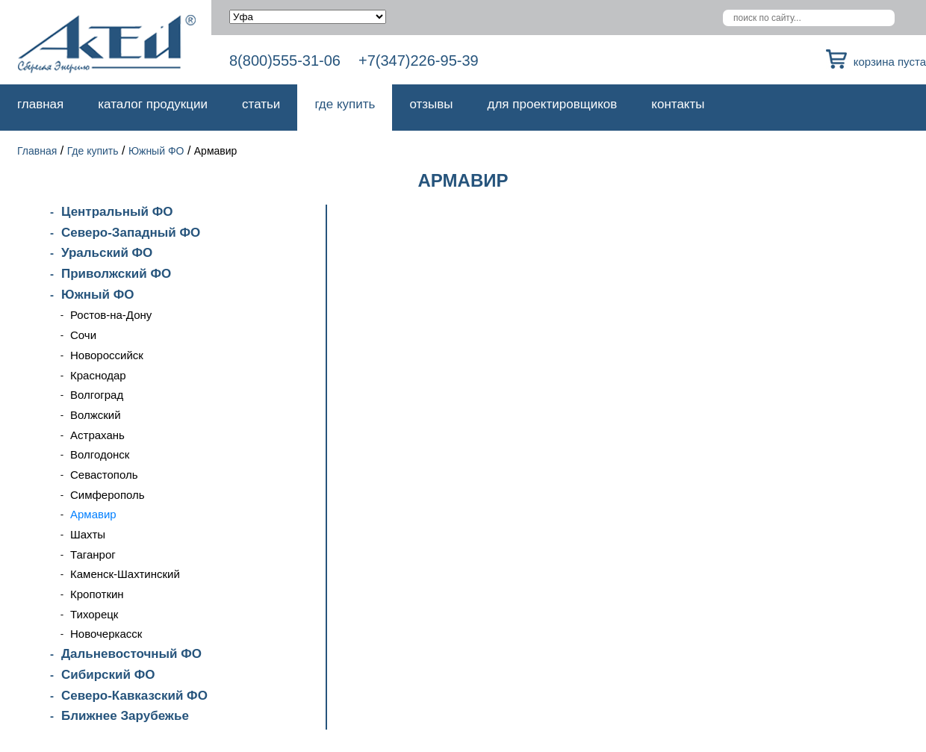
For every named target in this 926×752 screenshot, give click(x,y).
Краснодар (98, 375)
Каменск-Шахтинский (125, 574)
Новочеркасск (106, 633)
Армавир (93, 514)
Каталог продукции (153, 104)
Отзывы (431, 104)
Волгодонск (99, 454)
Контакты (677, 104)
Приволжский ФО (116, 274)
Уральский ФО (106, 253)
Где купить (344, 104)
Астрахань (97, 435)
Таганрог (93, 554)
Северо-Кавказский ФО (134, 696)
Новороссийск (106, 355)
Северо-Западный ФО (130, 233)
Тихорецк (94, 614)
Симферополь (107, 494)
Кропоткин (97, 594)
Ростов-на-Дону (111, 314)
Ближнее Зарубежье (125, 716)
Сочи (83, 335)
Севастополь (104, 474)
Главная (40, 104)
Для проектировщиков (553, 104)
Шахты (87, 534)
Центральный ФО (117, 212)
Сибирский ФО (108, 675)
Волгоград (96, 394)
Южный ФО (156, 151)
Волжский (95, 414)
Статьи (261, 104)
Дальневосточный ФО (131, 654)
